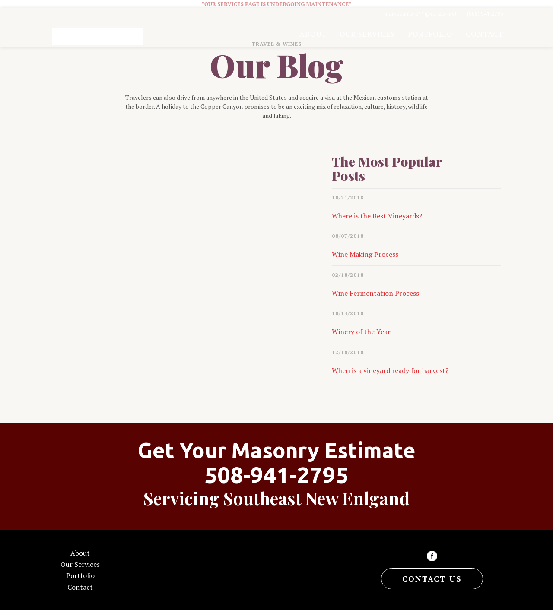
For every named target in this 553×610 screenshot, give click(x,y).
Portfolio (430, 34)
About (313, 34)
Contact (484, 34)
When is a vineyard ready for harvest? (390, 370)
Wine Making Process (365, 254)
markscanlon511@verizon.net (420, 14)
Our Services (367, 34)
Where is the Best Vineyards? (377, 216)
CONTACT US (432, 578)
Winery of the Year (361, 331)
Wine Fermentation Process (375, 293)
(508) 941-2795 (485, 14)
